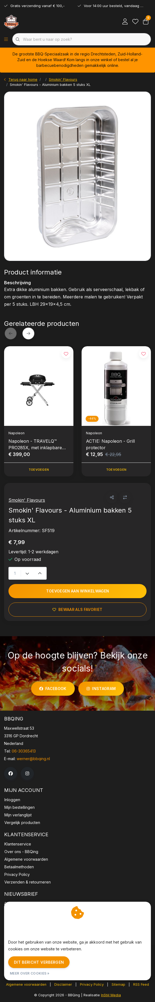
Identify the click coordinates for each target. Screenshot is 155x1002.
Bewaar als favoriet (77, 609)
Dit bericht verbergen (39, 962)
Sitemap (118, 984)
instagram (101, 688)
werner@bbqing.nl (33, 758)
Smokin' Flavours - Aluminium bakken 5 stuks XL (50, 85)
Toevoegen (39, 470)
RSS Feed (141, 984)
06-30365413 (24, 751)
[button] (112, 497)
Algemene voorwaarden (26, 984)
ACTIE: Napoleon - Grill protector (110, 444)
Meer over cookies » (30, 973)
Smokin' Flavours (26, 500)
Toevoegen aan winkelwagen (77, 591)
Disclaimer (63, 984)
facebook (53, 688)
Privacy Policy (92, 984)
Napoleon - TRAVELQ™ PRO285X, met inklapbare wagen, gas (35, 444)
